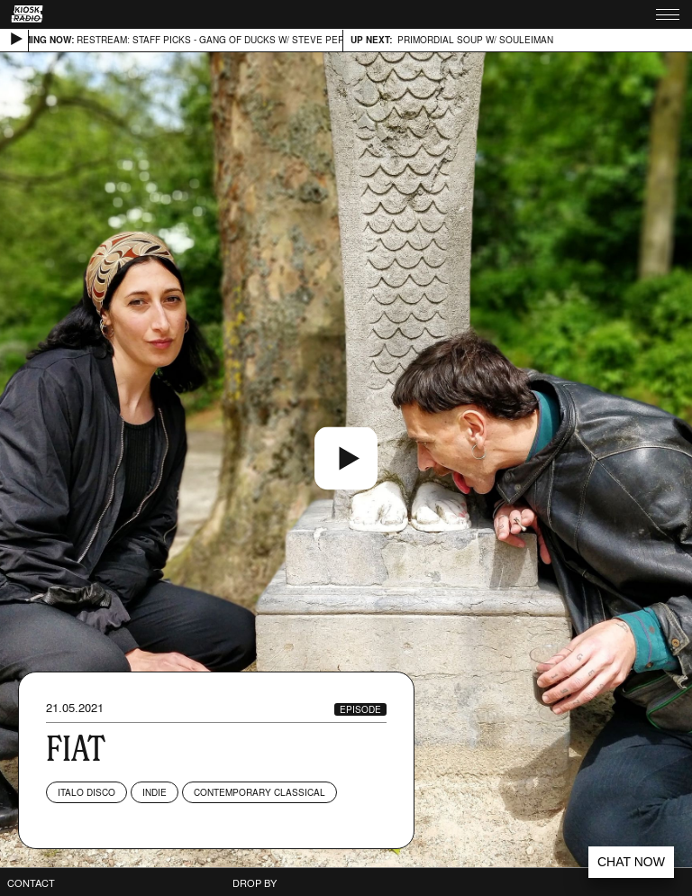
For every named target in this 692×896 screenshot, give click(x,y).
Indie (154, 792)
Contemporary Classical (259, 792)
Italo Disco (86, 792)
